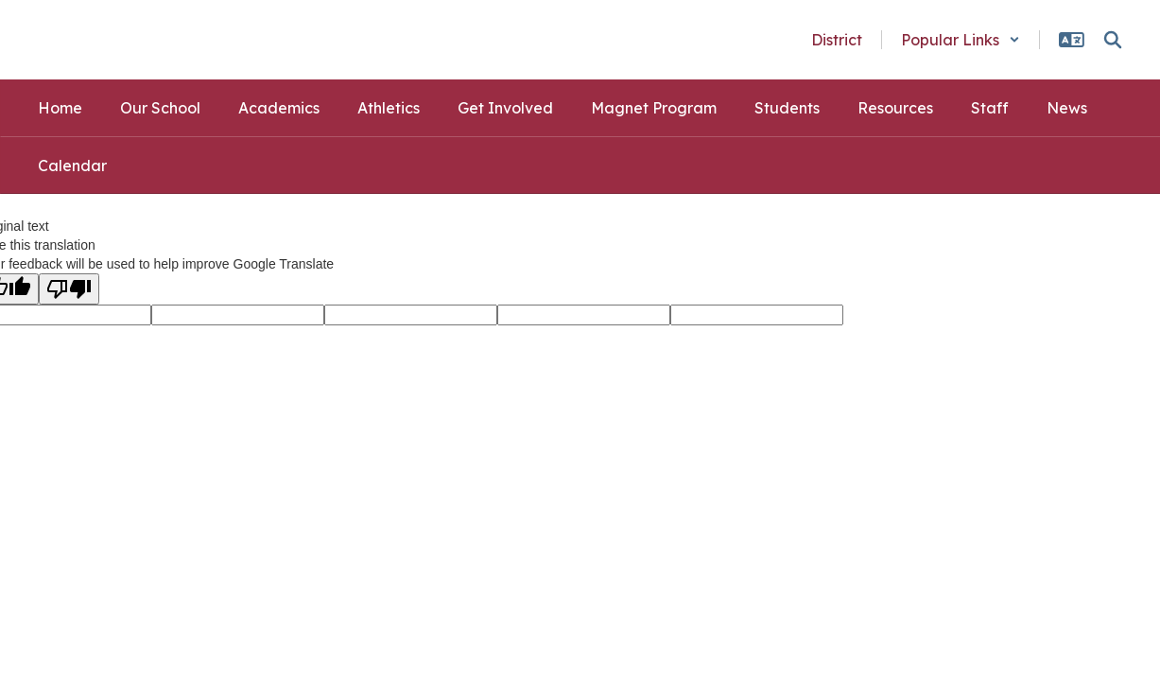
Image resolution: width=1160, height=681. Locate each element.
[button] (960, 39)
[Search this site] (1112, 39)
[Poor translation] (69, 289)
